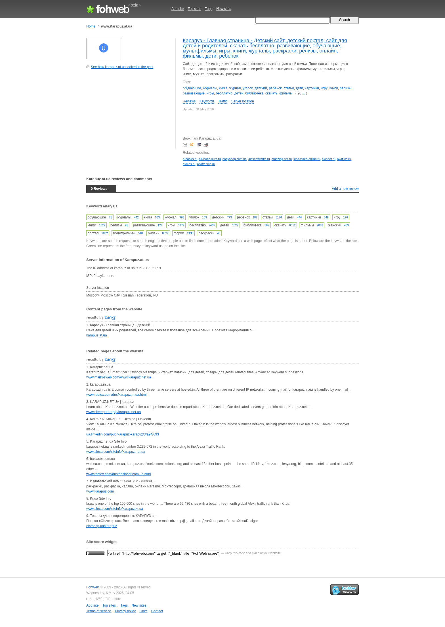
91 (126, 225)
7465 (212, 225)
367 (267, 225)
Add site (177, 9)
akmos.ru (189, 164)
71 (110, 217)
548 (140, 233)
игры (210, 93)
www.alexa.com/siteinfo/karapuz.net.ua (115, 452)
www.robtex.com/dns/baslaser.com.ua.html (118, 474)
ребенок (275, 88)
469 (346, 225)
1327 (235, 225)
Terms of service (98, 611)
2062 (105, 233)
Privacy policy (125, 611)
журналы (210, 88)
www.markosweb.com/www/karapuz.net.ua (118, 377)
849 (326, 217)
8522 (165, 233)
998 (181, 217)
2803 (320, 225)
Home (90, 26)
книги (333, 88)
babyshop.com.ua (234, 159)
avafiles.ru (344, 159)
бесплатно (224, 93)
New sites (223, 9)
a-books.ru (190, 159)
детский (261, 88)
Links (143, 611)
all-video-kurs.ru (210, 159)
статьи (289, 88)
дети (299, 88)
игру (324, 88)
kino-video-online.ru (306, 159)
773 (229, 217)
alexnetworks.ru (259, 159)
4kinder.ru (328, 159)
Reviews (189, 101)
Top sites (194, 9)
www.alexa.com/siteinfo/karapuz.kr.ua (114, 509)
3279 (181, 225)
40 (218, 233)
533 (157, 217)
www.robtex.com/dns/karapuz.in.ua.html (116, 395)
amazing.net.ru (282, 159)
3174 (279, 217)
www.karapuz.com (100, 491)
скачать (271, 93)
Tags (208, 9)
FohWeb (92, 587)
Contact (157, 611)
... (303, 93)
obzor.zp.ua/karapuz (101, 526)
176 (345, 217)
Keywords (207, 101)
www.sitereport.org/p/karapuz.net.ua (113, 412)
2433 (190, 233)
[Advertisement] (128, 111)
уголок (248, 88)
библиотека (254, 93)
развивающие (194, 93)
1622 (102, 225)
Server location (242, 101)
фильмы (286, 93)
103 (204, 217)
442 (136, 217)
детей (239, 93)
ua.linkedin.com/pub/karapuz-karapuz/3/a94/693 (122, 434)
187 (255, 217)
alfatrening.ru (206, 164)
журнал (235, 88)
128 (160, 225)
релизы (345, 88)
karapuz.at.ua (96, 335)
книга (223, 88)
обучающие (192, 88)
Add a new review (345, 189)
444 (299, 217)
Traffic (223, 101)
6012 (292, 225)
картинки (312, 88)
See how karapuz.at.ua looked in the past (122, 67)
